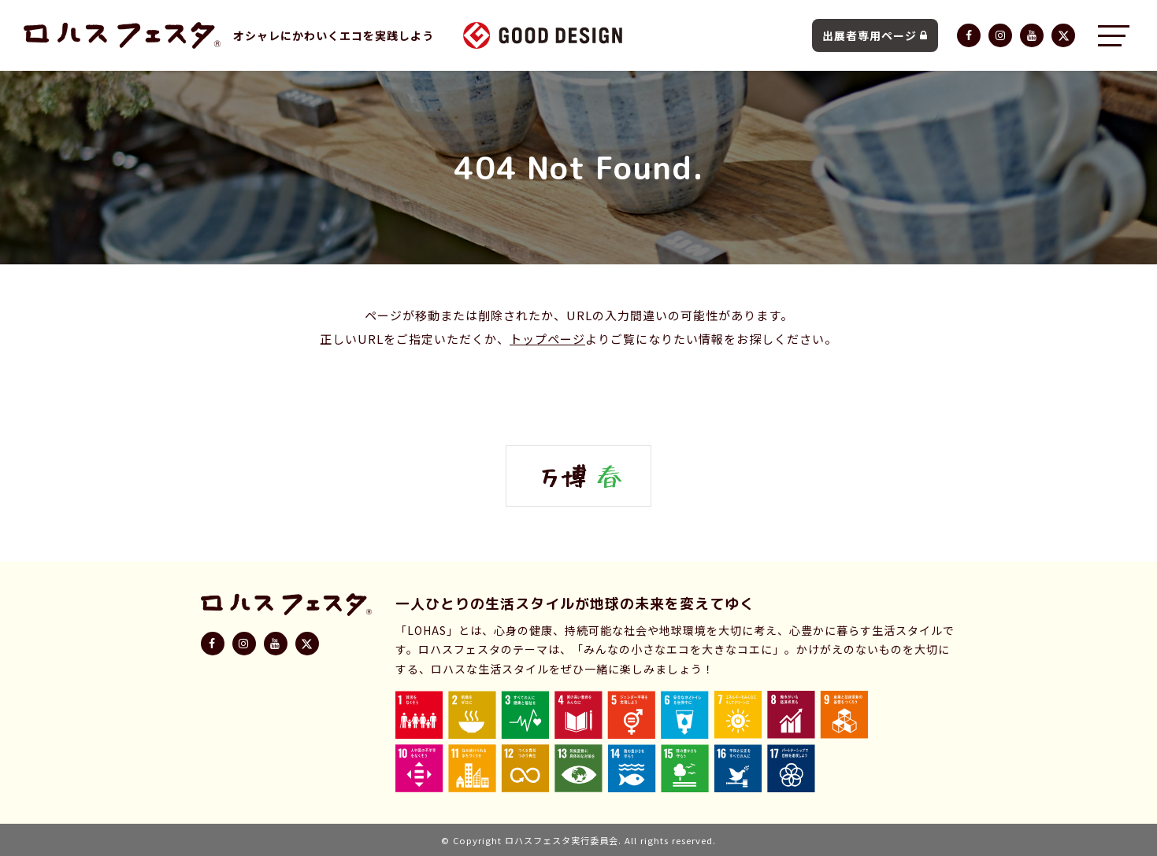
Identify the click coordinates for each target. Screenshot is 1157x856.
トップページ (547, 338)
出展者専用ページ (875, 35)
